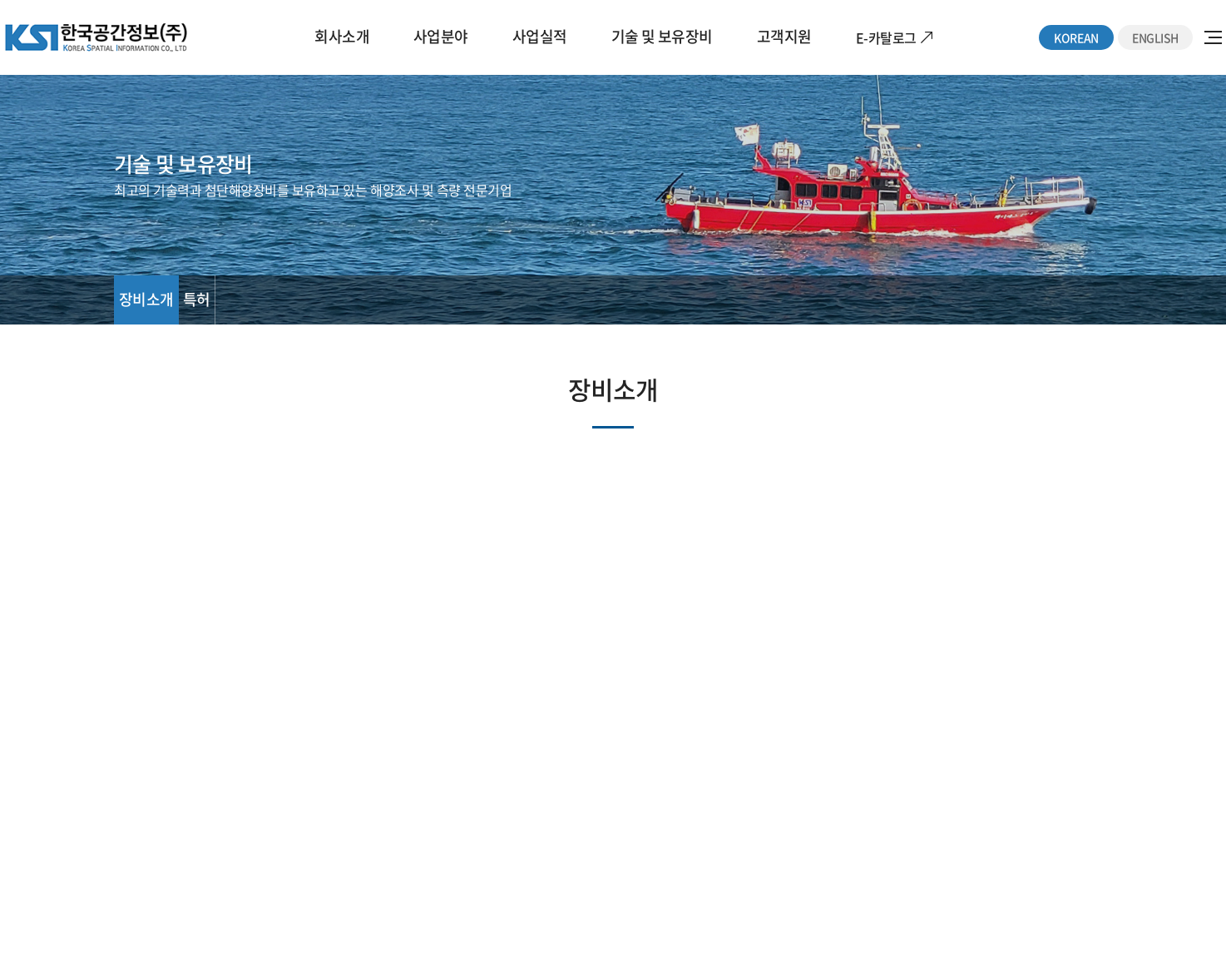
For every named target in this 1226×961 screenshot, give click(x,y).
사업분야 (440, 36)
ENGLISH (1155, 37)
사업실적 (539, 36)
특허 (196, 299)
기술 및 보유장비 (662, 36)
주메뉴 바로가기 (0, 0)
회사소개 (341, 36)
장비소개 (146, 299)
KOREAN (1076, 37)
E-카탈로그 (886, 37)
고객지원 (784, 36)
